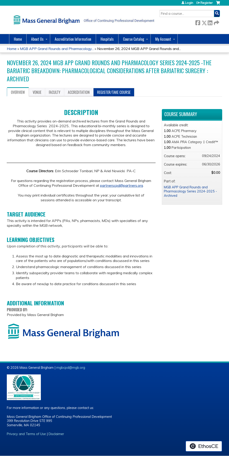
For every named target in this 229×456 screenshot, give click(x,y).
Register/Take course (114, 92)
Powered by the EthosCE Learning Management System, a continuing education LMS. (203, 446)
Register (206, 2)
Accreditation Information (73, 39)
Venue (37, 92)
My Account (163, 39)
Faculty (54, 92)
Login (189, 2)
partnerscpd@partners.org (121, 185)
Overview (18, 92)
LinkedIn (210, 22)
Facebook (197, 22)
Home (18, 39)
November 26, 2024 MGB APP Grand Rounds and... (139, 48)
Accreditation (79, 92)
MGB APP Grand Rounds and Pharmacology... (57, 48)
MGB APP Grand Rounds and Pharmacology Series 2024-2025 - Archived (190, 191)
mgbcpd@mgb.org (70, 368)
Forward (216, 22)
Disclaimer (56, 434)
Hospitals (107, 39)
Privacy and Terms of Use (26, 434)
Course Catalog (133, 39)
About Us (37, 39)
